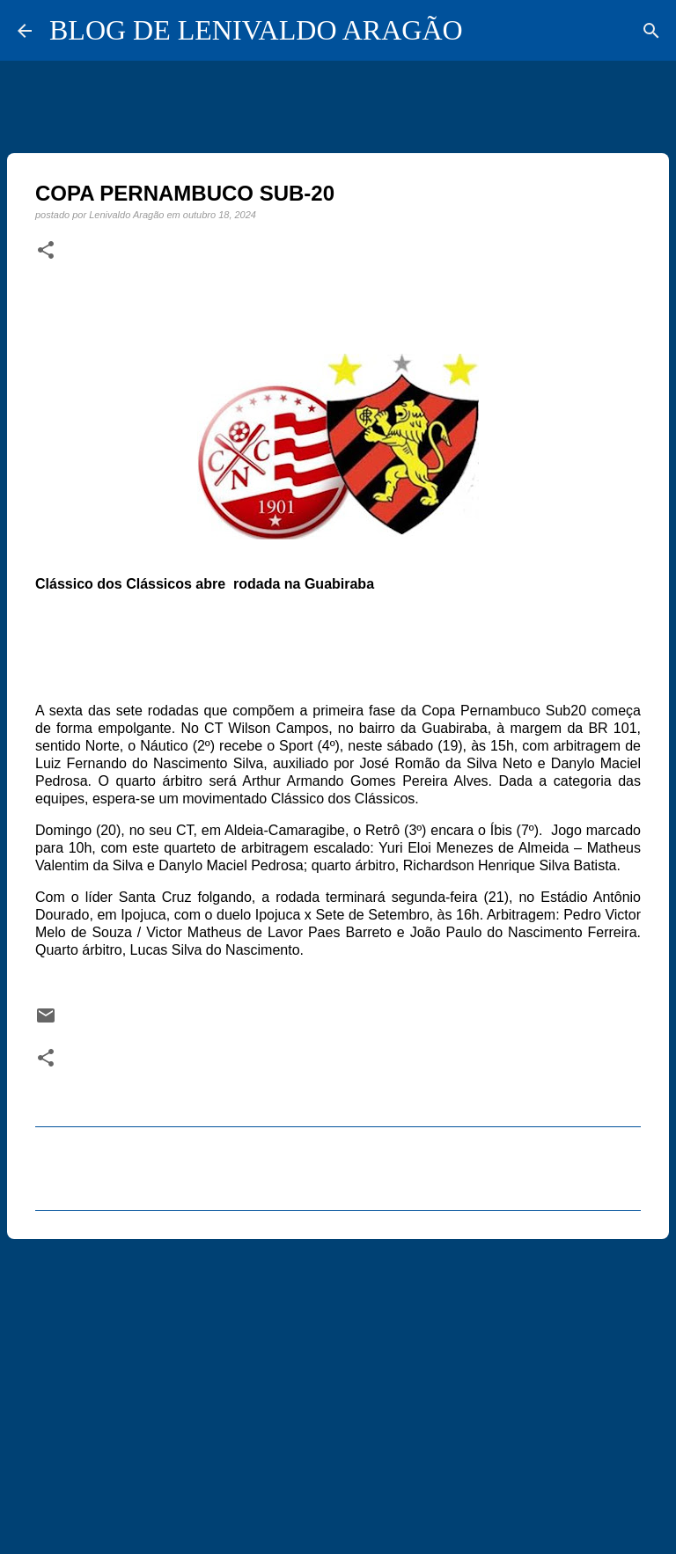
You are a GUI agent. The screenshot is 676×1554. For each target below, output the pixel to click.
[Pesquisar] (651, 31)
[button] (45, 250)
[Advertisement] (338, 1388)
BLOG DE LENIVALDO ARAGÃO (256, 30)
